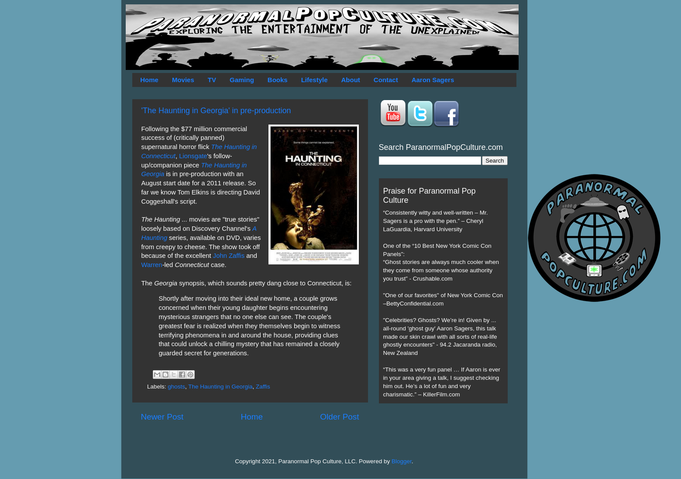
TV (212, 79)
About (350, 79)
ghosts (176, 386)
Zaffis (263, 386)
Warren (151, 264)
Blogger (402, 461)
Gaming (242, 79)
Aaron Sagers (433, 79)
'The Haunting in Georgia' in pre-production (216, 110)
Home (149, 79)
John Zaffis (228, 255)
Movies (183, 79)
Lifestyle (314, 79)
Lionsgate (193, 156)
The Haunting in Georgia (220, 386)
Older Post (339, 416)
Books (278, 79)
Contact (386, 79)
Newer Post (162, 416)
